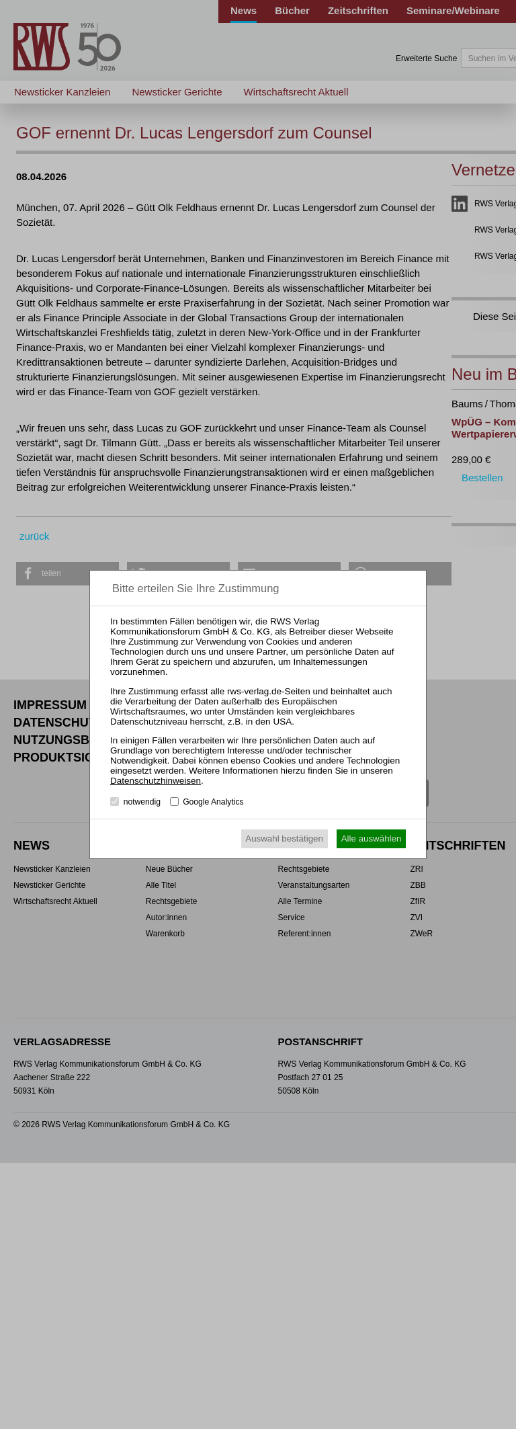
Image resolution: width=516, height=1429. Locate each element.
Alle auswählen (371, 838)
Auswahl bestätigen (284, 838)
